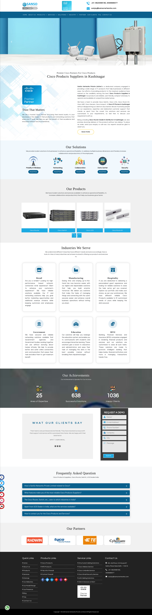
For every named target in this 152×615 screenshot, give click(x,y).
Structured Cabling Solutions (88, 563)
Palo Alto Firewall (47, 570)
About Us (32, 14)
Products (42, 14)
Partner (82, 14)
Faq (99, 14)
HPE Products (46, 567)
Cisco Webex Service (85, 567)
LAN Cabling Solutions (85, 578)
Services (52, 14)
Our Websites (27, 582)
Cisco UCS (90, 230)
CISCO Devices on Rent (86, 582)
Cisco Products (47, 563)
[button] (11, 41)
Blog (24, 593)
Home (25, 14)
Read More (86, 132)
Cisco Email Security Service (87, 574)
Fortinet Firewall (47, 574)
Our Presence (27, 589)
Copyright (57, 612)
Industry (73, 14)
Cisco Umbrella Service (86, 570)
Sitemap (25, 578)
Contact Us (107, 14)
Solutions (63, 14)
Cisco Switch (62, 230)
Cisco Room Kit (117, 230)
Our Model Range (29, 585)
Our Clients (92, 14)
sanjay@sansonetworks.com (118, 576)
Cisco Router (34, 230)
